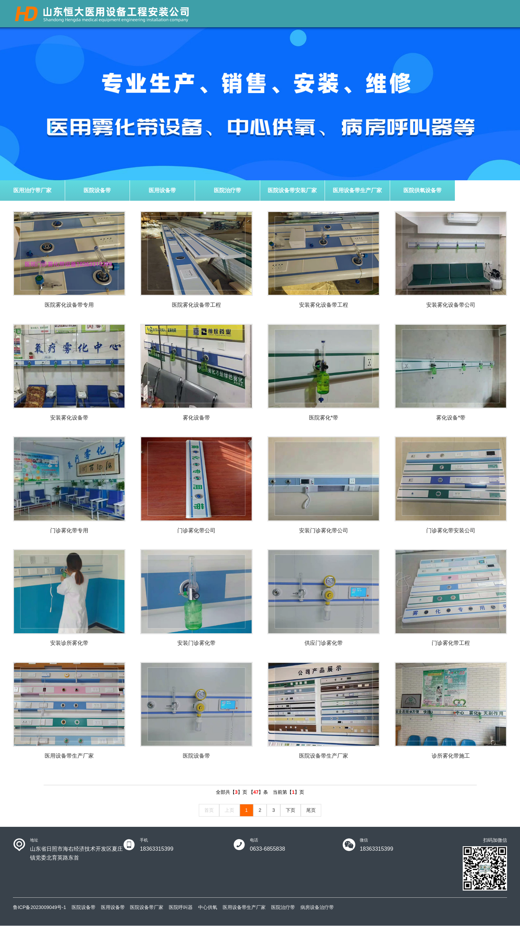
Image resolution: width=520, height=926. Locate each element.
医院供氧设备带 (422, 190)
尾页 (311, 810)
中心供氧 (207, 907)
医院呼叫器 (181, 907)
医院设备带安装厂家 (292, 190)
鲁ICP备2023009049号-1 (39, 907)
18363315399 (156, 849)
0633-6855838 (267, 849)
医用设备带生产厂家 (357, 190)
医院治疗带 (227, 190)
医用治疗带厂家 (32, 190)
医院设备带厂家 (146, 907)
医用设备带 (162, 190)
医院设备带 (97, 190)
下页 (290, 810)
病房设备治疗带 (317, 907)
